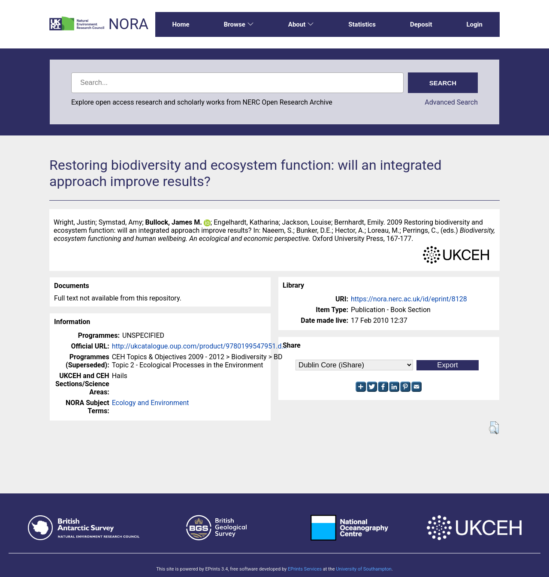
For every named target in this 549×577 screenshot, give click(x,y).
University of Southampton (364, 569)
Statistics (362, 24)
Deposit (421, 24)
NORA (128, 24)
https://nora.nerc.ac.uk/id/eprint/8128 (409, 299)
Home (181, 24)
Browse (239, 24)
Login (474, 24)
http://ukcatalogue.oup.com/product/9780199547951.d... (199, 346)
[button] (494, 427)
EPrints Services (305, 569)
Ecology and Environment (150, 403)
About (301, 24)
